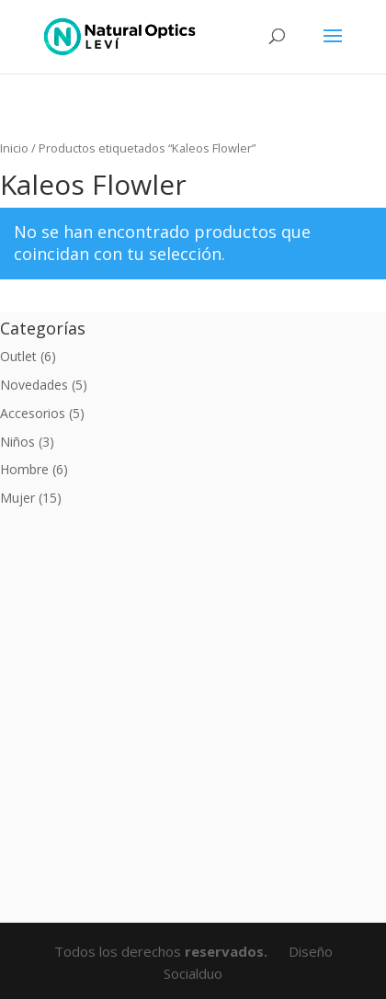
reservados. (228, 951)
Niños (17, 441)
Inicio (14, 148)
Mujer (17, 497)
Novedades (34, 384)
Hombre (24, 469)
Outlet (18, 356)
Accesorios (32, 413)
